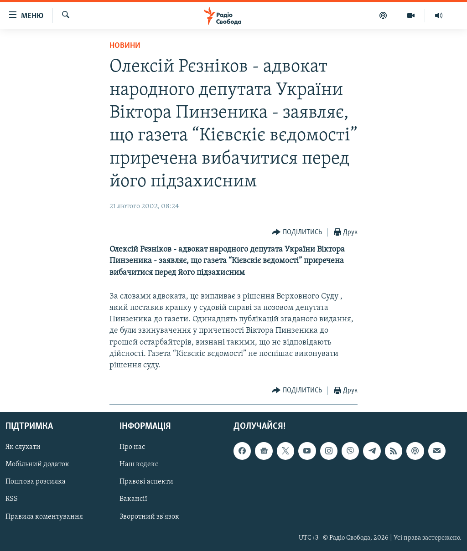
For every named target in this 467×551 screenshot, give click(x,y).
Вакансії (133, 499)
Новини (124, 45)
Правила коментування (44, 516)
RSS (11, 499)
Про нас (132, 447)
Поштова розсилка (35, 482)
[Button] (297, 233)
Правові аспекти (146, 482)
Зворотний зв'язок (149, 516)
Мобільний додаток (37, 465)
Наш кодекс (138, 465)
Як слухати (23, 447)
